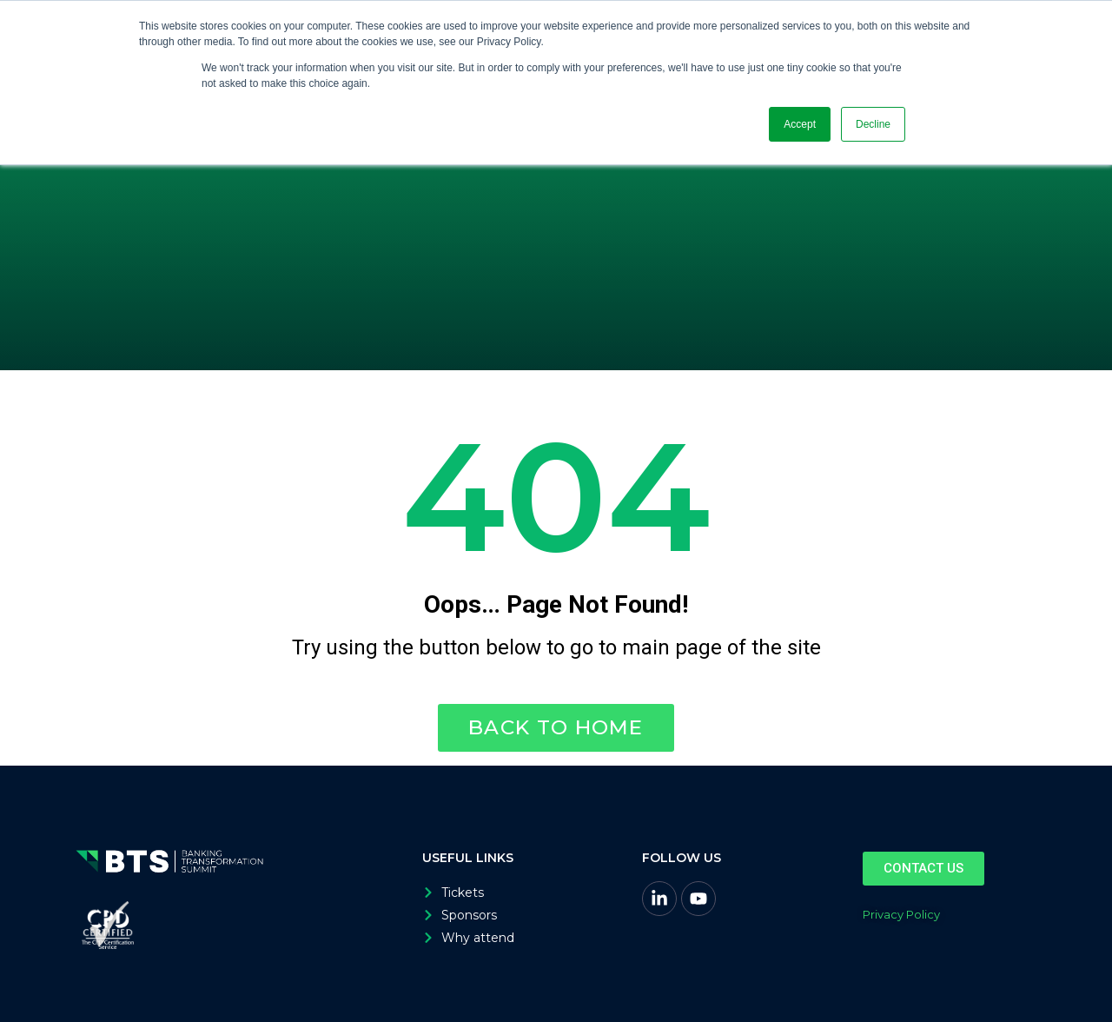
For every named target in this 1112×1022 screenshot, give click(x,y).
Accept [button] (800, 124)
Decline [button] (873, 124)
